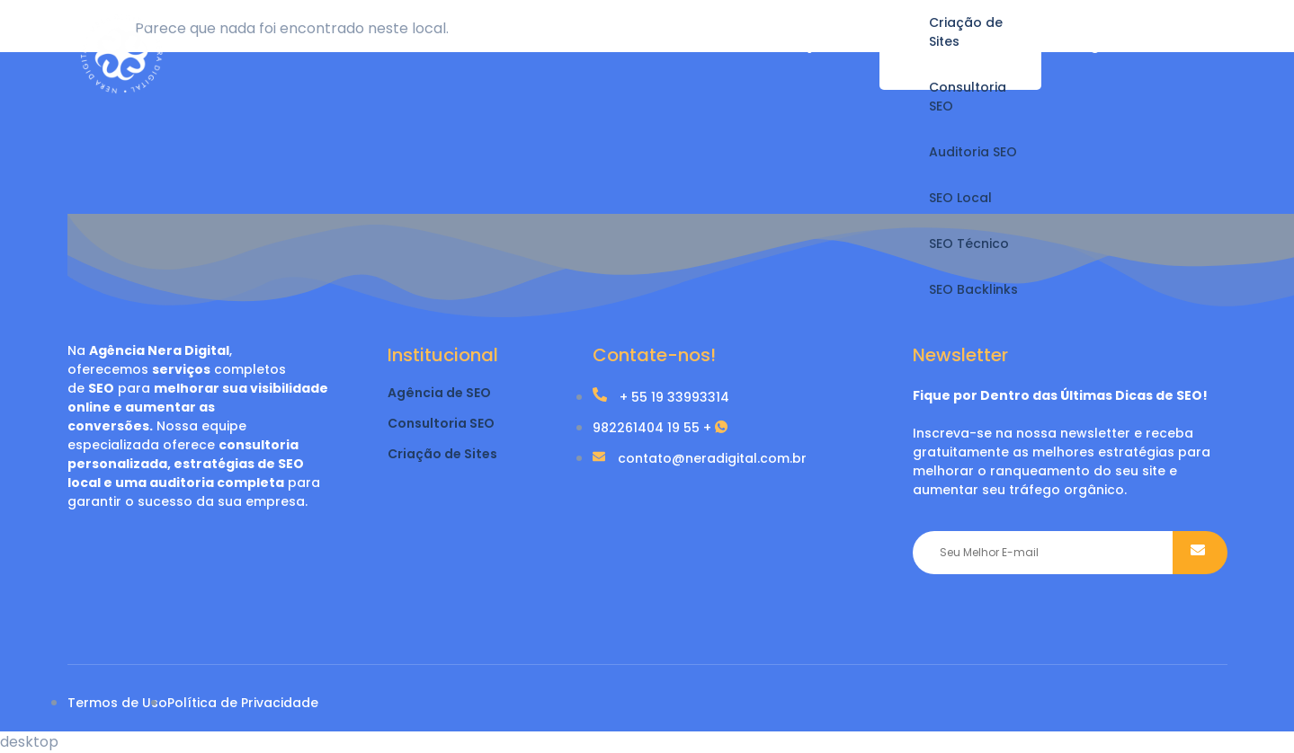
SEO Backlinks (973, 289)
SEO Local (960, 198)
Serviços (800, 44)
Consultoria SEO (967, 96)
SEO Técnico (969, 243)
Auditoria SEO (973, 152)
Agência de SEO (439, 393)
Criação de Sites (966, 31)
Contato (1170, 44)
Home (708, 44)
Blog (1084, 44)
